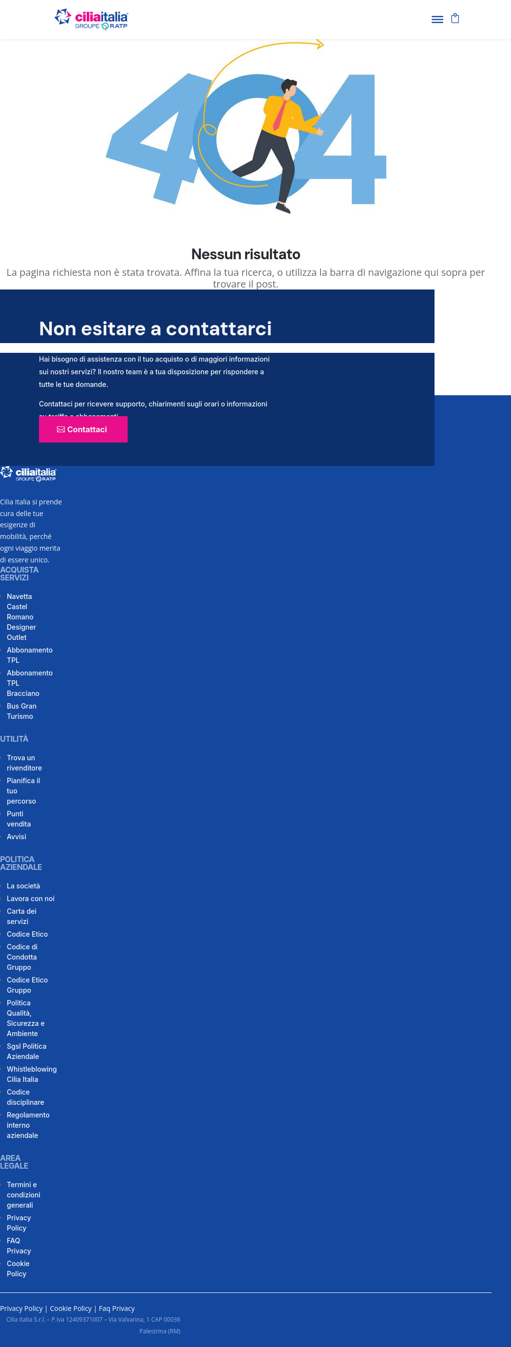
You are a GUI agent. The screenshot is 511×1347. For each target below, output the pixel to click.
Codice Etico (27, 934)
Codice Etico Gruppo (27, 985)
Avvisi (16, 836)
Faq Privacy (116, 1308)
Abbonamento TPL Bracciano (30, 683)
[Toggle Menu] (437, 19)
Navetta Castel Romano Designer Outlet (21, 616)
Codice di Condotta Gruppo (22, 957)
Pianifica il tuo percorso (23, 790)
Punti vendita (19, 818)
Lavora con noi (31, 898)
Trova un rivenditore (24, 762)
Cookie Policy (18, 1268)
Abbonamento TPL (30, 655)
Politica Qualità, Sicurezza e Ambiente (26, 1018)
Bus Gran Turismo (22, 711)
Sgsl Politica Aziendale (26, 1051)
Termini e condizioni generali (23, 1194)
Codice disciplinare (25, 1097)
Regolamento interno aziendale (28, 1125)
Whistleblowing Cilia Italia (32, 1074)
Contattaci (87, 429)
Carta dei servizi (22, 916)
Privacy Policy (19, 1222)
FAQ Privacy (19, 1245)
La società (23, 886)
